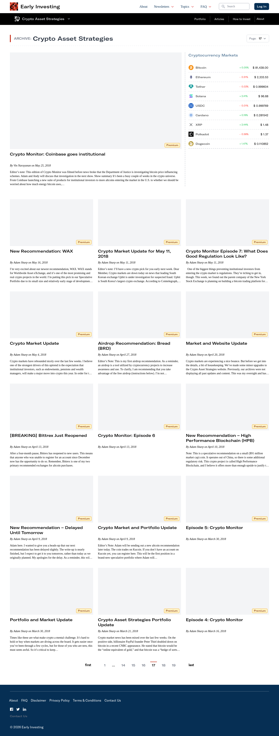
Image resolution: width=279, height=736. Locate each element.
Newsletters (164, 6)
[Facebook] (11, 709)
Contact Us (112, 700)
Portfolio (200, 19)
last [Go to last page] (191, 665)
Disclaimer (38, 700)
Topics (187, 6)
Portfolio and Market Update (41, 619)
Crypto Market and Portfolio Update (137, 527)
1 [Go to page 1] (104, 665)
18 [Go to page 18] (163, 665)
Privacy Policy (59, 700)
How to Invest (241, 19)
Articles (219, 19)
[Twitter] (18, 709)
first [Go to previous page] (88, 665)
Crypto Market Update (34, 343)
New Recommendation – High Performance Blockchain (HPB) (220, 438)
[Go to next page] (182, 665)
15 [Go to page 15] (133, 665)
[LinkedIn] (24, 709)
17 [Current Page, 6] (153, 665)
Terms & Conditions (87, 700)
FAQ (206, 6)
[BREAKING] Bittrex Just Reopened (48, 435)
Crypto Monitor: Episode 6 (126, 435)
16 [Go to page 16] (143, 665)
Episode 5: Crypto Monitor (214, 527)
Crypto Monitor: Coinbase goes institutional (57, 154)
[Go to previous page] (96, 665)
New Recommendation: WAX (41, 251)
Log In (261, 6)
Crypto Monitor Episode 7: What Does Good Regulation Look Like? (227, 254)
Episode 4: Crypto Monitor (214, 619)
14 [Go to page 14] (123, 665)
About (144, 6)
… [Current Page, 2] (113, 665)
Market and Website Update (216, 343)
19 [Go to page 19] (174, 665)
